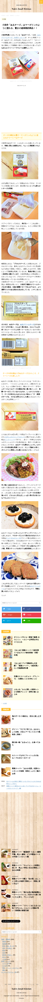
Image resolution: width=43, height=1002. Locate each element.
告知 (37, 984)
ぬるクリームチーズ (27, 324)
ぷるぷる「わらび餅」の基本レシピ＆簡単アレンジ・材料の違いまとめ (26, 692)
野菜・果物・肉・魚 (8, 946)
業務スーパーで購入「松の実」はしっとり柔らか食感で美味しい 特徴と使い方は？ (26, 881)
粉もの (4, 957)
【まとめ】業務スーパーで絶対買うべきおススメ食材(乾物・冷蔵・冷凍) (26, 652)
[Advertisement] (21, 108)
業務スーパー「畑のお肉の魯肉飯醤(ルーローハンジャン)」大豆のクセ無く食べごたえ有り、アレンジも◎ (26, 894)
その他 (5, 703)
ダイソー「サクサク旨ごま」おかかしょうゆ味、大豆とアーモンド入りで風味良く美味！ (26, 731)
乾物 (3, 950)
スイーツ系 (5, 963)
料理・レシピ (5, 961)
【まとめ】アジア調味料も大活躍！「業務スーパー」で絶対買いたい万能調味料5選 (26, 665)
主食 (3, 952)
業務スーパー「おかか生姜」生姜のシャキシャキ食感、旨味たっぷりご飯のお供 (26, 771)
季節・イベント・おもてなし (10, 968)
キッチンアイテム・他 (8, 972)
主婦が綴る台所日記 (21, 992)
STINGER (21, 998)
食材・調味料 (5, 939)
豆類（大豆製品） (7, 948)
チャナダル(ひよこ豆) (13, 538)
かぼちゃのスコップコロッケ (15, 437)
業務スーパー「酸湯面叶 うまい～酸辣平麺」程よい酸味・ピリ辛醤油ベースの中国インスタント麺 (26, 854)
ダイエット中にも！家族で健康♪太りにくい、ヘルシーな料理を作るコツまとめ (27, 639)
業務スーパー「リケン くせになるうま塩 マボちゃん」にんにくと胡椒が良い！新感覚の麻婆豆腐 (26, 908)
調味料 (4, 941)
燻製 (3, 970)
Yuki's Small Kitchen (21, 9)
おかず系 (4, 966)
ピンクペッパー (10, 440)
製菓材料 (4, 944)
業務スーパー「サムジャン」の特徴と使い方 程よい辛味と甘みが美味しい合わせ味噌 (26, 867)
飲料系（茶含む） (7, 955)
